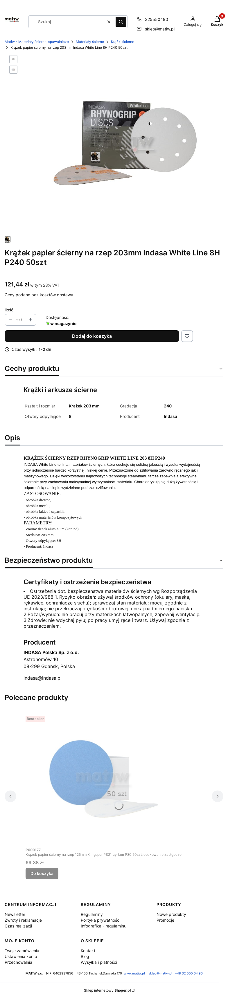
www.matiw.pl (134, 973)
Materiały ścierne (90, 41)
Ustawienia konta (21, 956)
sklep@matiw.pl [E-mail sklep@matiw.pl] (160, 28)
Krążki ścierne (122, 41)
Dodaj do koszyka (92, 336)
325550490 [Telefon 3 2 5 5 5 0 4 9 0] (156, 19)
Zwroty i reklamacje (23, 920)
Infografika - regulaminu (103, 925)
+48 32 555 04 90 (189, 973)
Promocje (165, 920)
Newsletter (15, 914)
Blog (85, 956)
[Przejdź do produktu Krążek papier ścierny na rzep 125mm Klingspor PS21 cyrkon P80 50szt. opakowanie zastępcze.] (103, 779)
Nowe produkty (171, 914)
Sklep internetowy (107, 990)
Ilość (9, 309)
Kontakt (88, 950)
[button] (121, 22)
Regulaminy (92, 914)
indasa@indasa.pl (43, 678)
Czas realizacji (18, 925)
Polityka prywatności (100, 920)
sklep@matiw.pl (160, 973)
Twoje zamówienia (22, 950)
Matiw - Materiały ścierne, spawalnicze (37, 41)
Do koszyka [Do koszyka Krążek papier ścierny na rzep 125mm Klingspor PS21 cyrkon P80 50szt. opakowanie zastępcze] (41, 873)
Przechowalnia (18, 962)
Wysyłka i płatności (99, 962)
